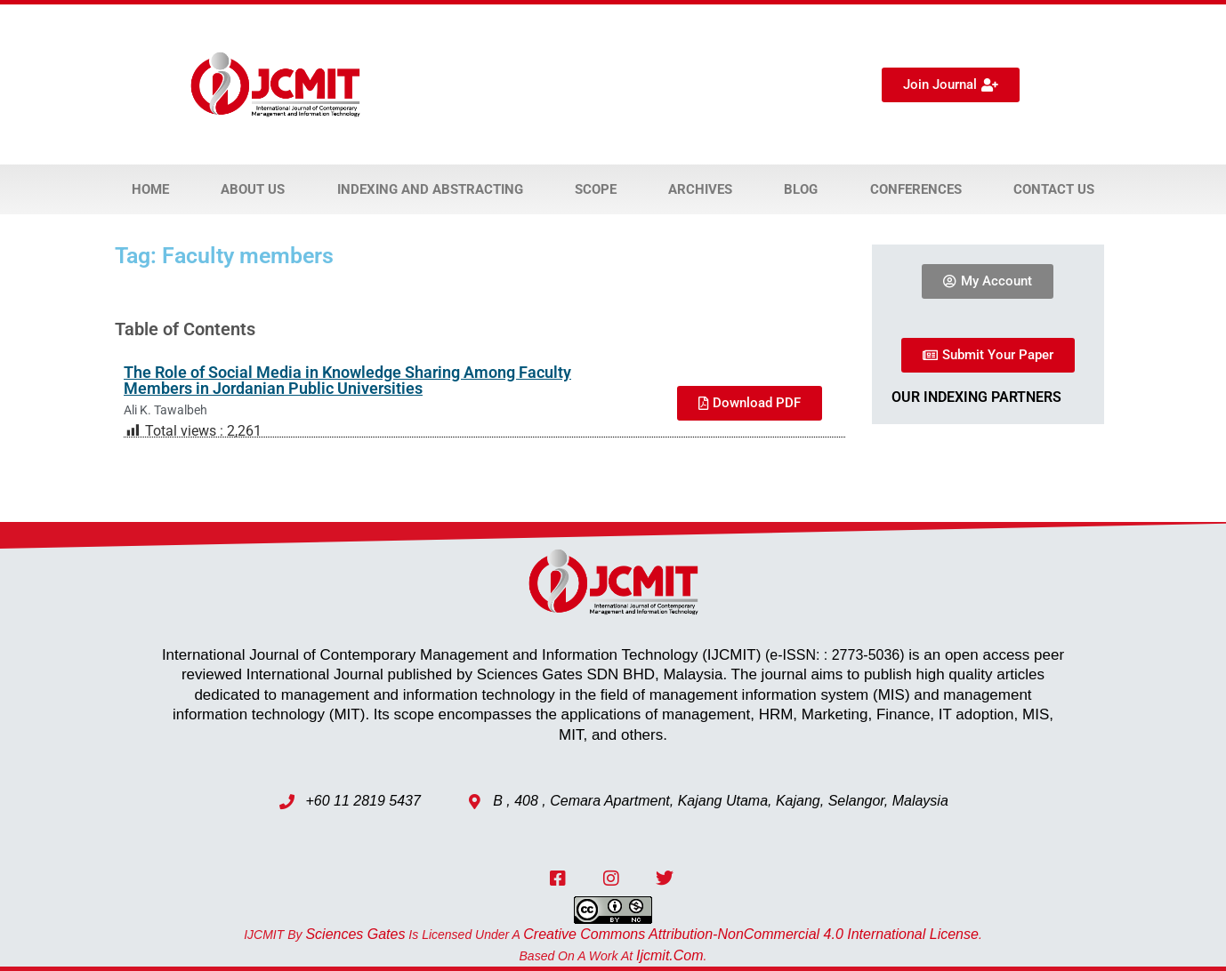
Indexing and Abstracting (430, 189)
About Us (253, 189)
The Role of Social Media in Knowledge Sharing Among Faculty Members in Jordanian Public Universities (347, 380)
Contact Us (1053, 189)
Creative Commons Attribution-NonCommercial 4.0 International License (751, 934)
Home (150, 189)
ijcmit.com (670, 955)
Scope (596, 189)
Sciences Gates (355, 934)
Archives (700, 189)
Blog (801, 189)
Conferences (916, 189)
